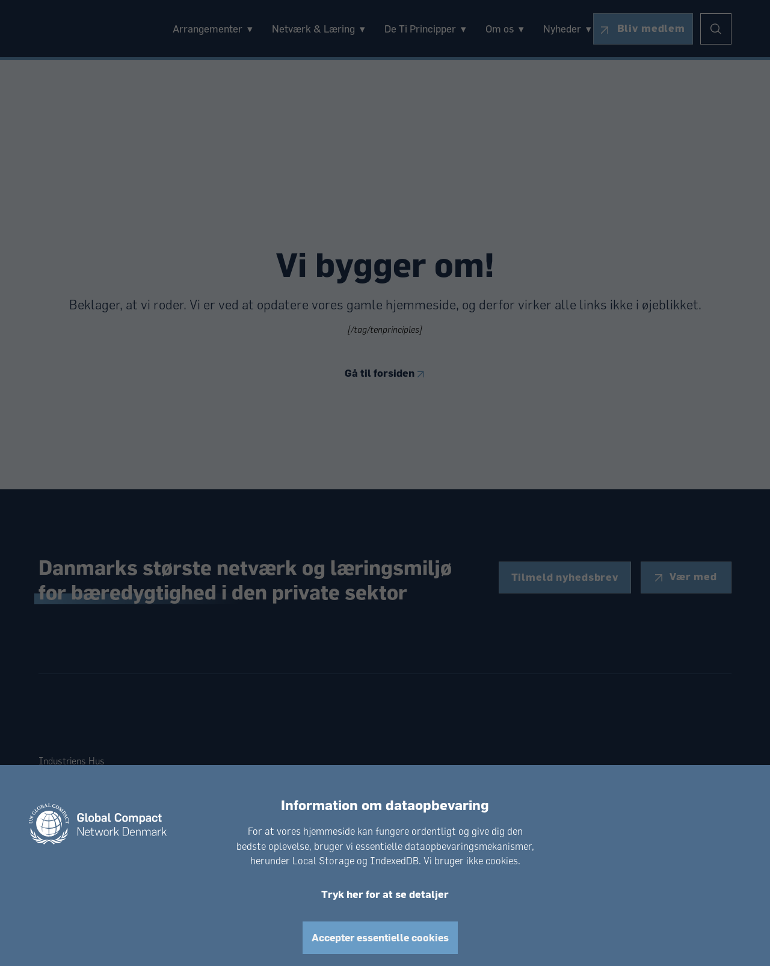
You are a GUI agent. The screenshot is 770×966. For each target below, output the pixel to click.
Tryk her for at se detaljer (385, 894)
